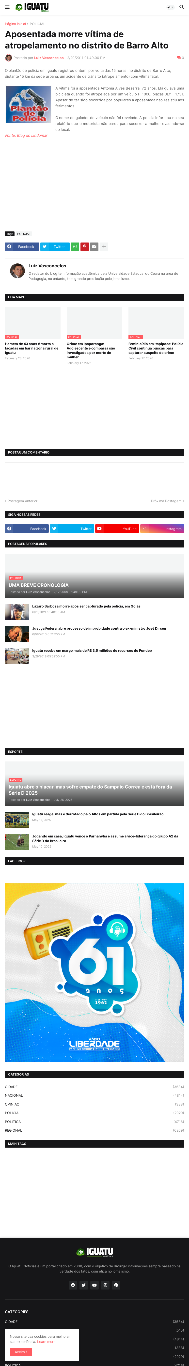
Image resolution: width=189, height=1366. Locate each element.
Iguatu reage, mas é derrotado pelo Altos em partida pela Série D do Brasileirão (98, 814)
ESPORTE (94, 1330)
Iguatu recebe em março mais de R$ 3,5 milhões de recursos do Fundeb (92, 650)
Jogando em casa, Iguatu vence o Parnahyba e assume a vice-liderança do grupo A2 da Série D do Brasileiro (105, 838)
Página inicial (15, 24)
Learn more (46, 1341)
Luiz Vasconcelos (47, 265)
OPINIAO (94, 1104)
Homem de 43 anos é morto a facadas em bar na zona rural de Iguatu (31, 348)
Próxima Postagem (166, 501)
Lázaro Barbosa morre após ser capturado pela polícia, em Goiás (86, 606)
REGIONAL (94, 1130)
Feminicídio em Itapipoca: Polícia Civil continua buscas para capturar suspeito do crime (155, 348)
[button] (7, 7)
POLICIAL (37, 24)
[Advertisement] (94, 190)
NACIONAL (94, 1095)
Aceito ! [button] (21, 1352)
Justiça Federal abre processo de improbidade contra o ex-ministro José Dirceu (99, 628)
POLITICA (94, 1121)
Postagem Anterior (22, 501)
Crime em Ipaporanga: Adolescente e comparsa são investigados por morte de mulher (91, 350)
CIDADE (94, 1086)
